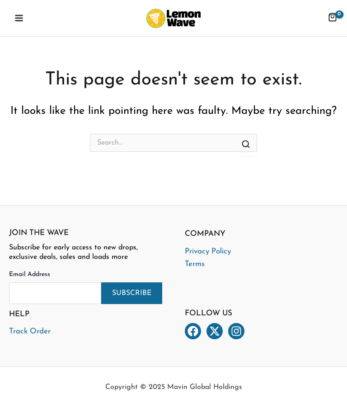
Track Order (30, 331)
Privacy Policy (208, 251)
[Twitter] (214, 331)
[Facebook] (193, 331)
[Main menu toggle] (19, 18)
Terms (195, 264)
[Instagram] (236, 331)
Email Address (29, 274)
